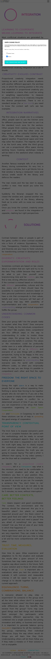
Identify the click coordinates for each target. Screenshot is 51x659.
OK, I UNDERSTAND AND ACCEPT (15, 62)
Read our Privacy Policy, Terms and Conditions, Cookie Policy (17, 49)
